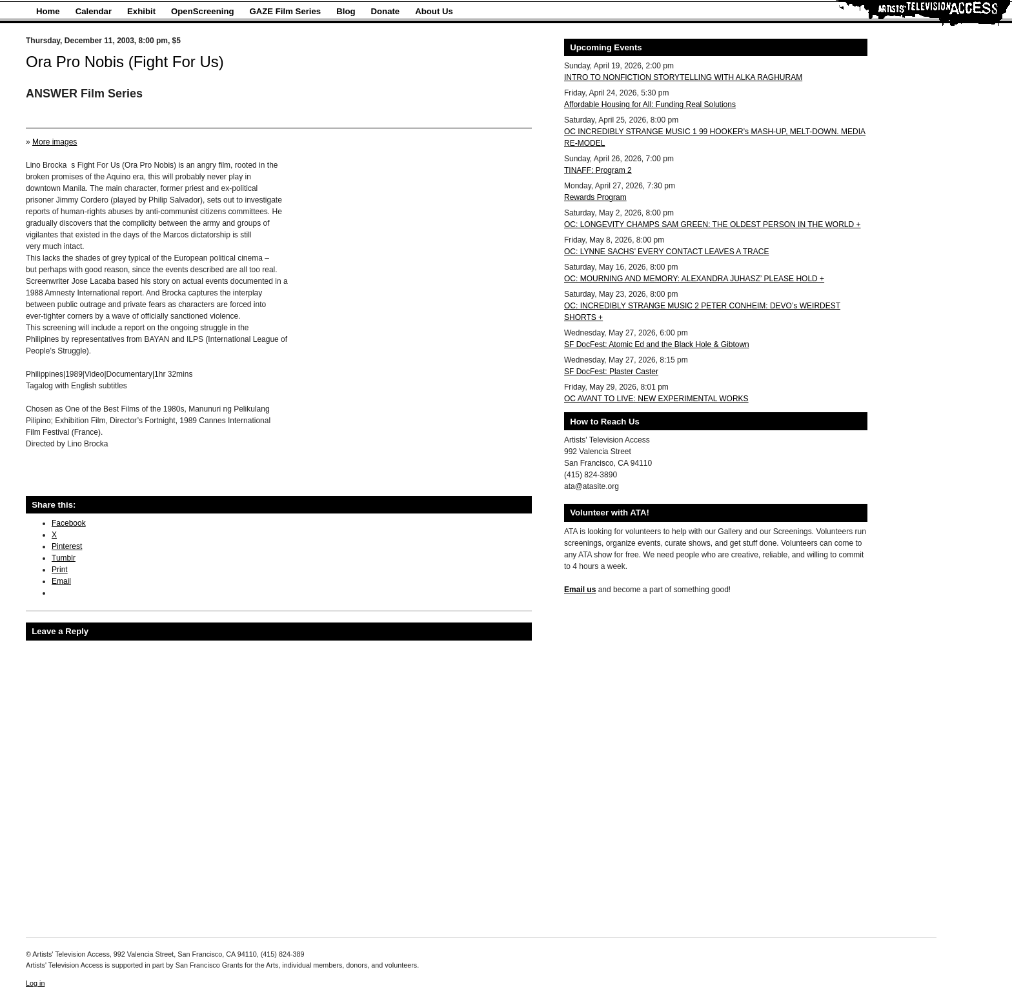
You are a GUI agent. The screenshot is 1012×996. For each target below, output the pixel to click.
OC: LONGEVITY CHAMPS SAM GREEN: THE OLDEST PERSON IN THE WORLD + (712, 224)
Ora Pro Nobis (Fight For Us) (125, 61)
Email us (580, 589)
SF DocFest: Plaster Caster (611, 371)
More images (54, 141)
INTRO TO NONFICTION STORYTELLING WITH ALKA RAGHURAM (683, 77)
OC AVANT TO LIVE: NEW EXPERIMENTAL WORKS (656, 398)
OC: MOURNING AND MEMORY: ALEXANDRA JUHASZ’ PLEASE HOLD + (694, 278)
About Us (434, 11)
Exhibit (141, 11)
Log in (35, 983)
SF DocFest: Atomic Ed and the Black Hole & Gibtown (656, 344)
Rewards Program (595, 197)
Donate (385, 11)
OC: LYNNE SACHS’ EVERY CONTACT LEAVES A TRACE (666, 251)
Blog (345, 11)
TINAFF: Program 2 (598, 170)
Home (48, 11)
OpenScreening (202, 11)
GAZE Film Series (285, 11)
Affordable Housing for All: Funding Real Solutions (650, 104)
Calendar (94, 11)
